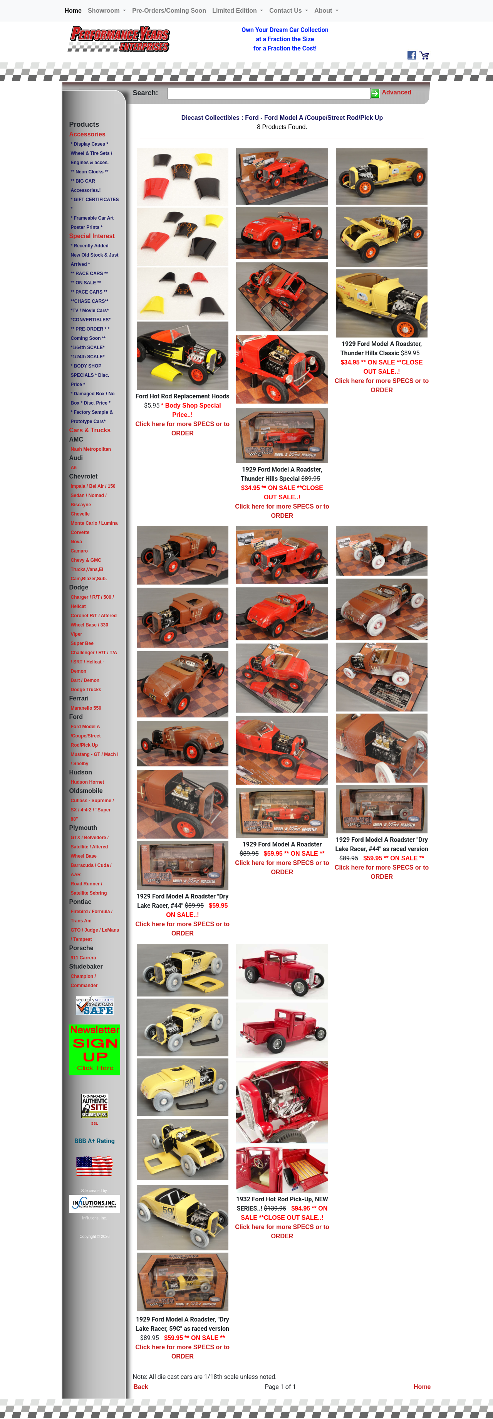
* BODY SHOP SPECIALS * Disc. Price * (89, 375)
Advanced (396, 92)
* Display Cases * (89, 144)
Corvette (79, 532)
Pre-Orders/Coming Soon (169, 10)
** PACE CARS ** (88, 292)
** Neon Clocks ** (89, 172)
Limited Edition (235, 10)
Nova (76, 541)
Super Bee (81, 643)
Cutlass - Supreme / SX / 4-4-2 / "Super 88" (92, 810)
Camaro (79, 551)
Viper (76, 634)
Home (75, 10)
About (324, 10)
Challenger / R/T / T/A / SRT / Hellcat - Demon (93, 662)
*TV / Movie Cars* (89, 310)
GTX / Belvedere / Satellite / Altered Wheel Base (89, 847)
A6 (73, 467)
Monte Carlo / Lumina (93, 523)
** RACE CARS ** (89, 273)
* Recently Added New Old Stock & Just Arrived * (94, 255)
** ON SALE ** (85, 282)
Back (141, 1387)
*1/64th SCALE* (87, 347)
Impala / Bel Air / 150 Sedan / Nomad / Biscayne (92, 495)
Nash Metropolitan (90, 449)
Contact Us (286, 10)
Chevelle (79, 514)
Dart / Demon (84, 680)
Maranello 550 (85, 708)
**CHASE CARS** (89, 301)
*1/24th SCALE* (87, 356)
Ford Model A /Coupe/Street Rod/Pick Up (85, 736)
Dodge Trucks (85, 689)
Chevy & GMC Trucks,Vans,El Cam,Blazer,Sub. (88, 569)
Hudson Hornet (87, 782)
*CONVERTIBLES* (90, 319)
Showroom (104, 10)
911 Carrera (83, 958)
